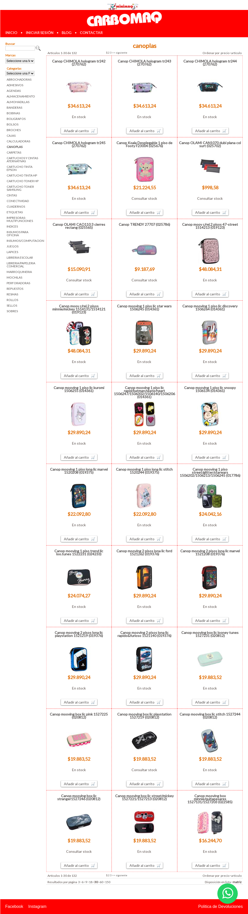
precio (225, 53)
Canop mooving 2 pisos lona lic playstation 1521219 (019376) (79, 634)
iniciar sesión (39, 32)
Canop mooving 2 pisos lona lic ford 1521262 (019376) (144, 552)
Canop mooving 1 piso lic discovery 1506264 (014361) (210, 307)
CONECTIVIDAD (18, 201)
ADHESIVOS (15, 85)
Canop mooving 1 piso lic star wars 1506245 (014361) (144, 307)
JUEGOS (12, 246)
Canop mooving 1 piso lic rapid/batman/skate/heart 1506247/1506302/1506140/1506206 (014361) (144, 392)
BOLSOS (12, 124)
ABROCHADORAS (19, 79)
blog (67, 32)
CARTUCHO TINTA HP (22, 175)
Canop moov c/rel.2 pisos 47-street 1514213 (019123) (210, 226)
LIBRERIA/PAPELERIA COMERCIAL (21, 264)
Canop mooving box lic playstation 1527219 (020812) (144, 715)
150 (107, 882)
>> (113, 52)
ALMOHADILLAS (18, 102)
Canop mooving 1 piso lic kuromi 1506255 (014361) (79, 389)
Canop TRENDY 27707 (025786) (144, 224)
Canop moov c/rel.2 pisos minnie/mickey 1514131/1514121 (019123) (78, 309)
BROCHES (14, 130)
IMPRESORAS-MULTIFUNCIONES (20, 219)
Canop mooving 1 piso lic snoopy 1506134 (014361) (210, 389)
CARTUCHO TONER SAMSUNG (20, 188)
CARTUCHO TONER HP (23, 181)
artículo (236, 53)
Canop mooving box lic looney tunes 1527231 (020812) (210, 634)
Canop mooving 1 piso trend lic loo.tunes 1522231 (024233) (78, 552)
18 (90, 882)
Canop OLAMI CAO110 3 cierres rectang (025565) (79, 226)
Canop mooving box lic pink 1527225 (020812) (79, 715)
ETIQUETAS (15, 212)
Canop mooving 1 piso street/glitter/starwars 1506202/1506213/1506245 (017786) (210, 472)
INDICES (12, 226)
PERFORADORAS (18, 283)
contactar (91, 32)
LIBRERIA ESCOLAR (20, 257)
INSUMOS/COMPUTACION (24, 241)
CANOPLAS (14, 147)
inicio (11, 32)
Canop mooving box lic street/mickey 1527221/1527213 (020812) (144, 797)
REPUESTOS (15, 289)
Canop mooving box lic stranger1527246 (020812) (78, 797)
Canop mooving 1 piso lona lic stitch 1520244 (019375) (144, 470)
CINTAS (12, 195)
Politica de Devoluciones (220, 906)
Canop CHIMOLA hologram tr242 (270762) (78, 62)
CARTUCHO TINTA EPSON (19, 168)
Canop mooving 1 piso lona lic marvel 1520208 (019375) (79, 470)
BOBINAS (13, 113)
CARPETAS (14, 152)
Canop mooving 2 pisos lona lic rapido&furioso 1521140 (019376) (144, 634)
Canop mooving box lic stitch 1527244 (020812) (210, 715)
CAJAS (11, 135)
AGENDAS (14, 91)
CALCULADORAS (18, 141)
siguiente (121, 52)
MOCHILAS (14, 277)
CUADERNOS (16, 206)
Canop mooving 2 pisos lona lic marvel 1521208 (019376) (210, 552)
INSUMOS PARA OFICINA (17, 233)
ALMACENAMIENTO (21, 96)
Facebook (14, 906)
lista (228, 882)
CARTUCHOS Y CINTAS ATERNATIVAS (22, 159)
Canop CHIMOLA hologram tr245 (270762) (78, 144)
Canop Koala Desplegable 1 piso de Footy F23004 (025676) (144, 144)
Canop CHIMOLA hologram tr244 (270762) (210, 62)
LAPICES (12, 252)
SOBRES (12, 311)
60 (101, 882)
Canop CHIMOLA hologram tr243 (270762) (144, 62)
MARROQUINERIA (19, 272)
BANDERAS (14, 107)
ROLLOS (12, 300)
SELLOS (12, 305)
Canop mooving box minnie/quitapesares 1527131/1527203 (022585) (209, 799)
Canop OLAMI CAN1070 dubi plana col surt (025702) (210, 144)
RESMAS (12, 294)
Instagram (37, 906)
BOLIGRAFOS (16, 119)
